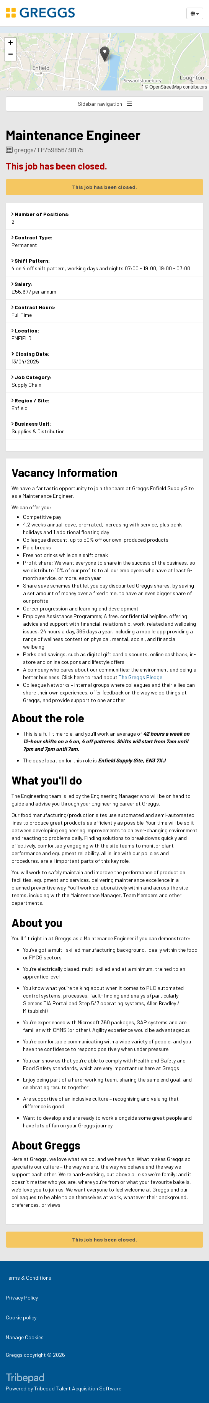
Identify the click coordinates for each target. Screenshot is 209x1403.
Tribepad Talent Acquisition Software (77, 1388)
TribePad (25, 1379)
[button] (104, 54)
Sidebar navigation (105, 103)
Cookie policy (21, 1317)
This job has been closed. (104, 187)
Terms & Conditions (28, 1277)
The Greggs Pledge (140, 677)
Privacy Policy (22, 1297)
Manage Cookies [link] (25, 1337)
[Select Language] (194, 13)
